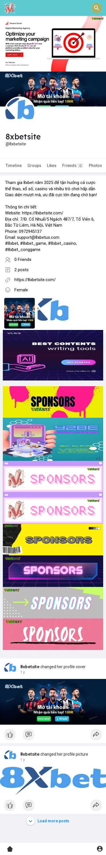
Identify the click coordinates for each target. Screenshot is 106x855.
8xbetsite (30, 666)
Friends (72, 165)
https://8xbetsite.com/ (35, 279)
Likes (52, 165)
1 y (22, 672)
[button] (97, 8)
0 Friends (22, 259)
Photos (95, 165)
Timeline (14, 165)
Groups (34, 165)
